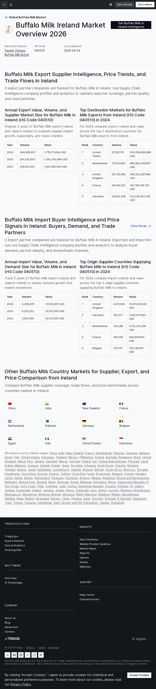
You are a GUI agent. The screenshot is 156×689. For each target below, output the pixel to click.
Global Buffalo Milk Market (25, 17)
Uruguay (32, 465)
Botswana (99, 482)
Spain (65, 465)
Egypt (9, 457)
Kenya (70, 490)
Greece (54, 473)
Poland (99, 457)
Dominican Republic (91, 486)
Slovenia (97, 498)
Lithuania (90, 465)
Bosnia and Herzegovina (133, 478)
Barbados (11, 482)
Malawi (116, 494)
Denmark (51, 461)
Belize (112, 482)
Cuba (62, 486)
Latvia (9, 478)
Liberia (102, 490)
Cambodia (82, 490)
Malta (79, 494)
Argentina (108, 478)
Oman (66, 498)
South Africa (114, 469)
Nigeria (29, 498)
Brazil (137, 457)
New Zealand (74, 453)
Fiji (131, 486)
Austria (21, 469)
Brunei (74, 482)
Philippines (86, 457)
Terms (42, 647)
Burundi (42, 482)
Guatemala (23, 490)
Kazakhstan (12, 473)
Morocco (129, 469)
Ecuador (110, 486)
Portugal (133, 461)
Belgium (144, 453)
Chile (40, 486)
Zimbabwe (117, 502)
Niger (20, 498)
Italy (17, 457)
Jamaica (48, 490)
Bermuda (63, 482)
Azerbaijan (44, 469)
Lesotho (113, 490)
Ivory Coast (28, 486)
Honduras (71, 478)
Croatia (129, 473)
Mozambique (130, 494)
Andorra (84, 478)
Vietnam (74, 461)
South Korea (105, 465)
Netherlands (104, 453)
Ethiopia (123, 486)
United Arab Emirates (112, 461)
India (61, 453)
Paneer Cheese (15, 50)
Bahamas (86, 482)
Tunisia (17, 502)
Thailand (61, 457)
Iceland (36, 490)
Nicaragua (42, 498)
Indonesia (47, 457)
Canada (45, 465)
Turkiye (65, 473)
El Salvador (124, 498)
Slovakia (142, 469)
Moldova (126, 490)
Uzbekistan (44, 502)
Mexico (73, 457)
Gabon (139, 486)
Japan (32, 469)
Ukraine (39, 461)
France (89, 453)
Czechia (120, 465)
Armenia (87, 469)
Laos (93, 490)
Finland (86, 461)
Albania (96, 478)
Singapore (125, 457)
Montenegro (142, 490)
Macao (63, 461)
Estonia (42, 473)
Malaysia (20, 465)
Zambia (104, 502)
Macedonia (29, 494)
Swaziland (139, 498)
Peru (30, 461)
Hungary (140, 473)
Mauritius (91, 494)
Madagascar (13, 494)
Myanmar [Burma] (49, 494)
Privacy (30, 647)
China (53, 453)
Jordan (59, 490)
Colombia (51, 486)
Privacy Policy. (20, 684)
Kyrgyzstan (103, 473)
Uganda (76, 469)
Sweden (10, 469)
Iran (94, 461)
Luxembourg (61, 469)
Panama (76, 498)
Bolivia (28, 478)
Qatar (86, 498)
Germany (132, 453)
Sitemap (54, 647)
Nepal (21, 461)
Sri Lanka (76, 465)
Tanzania (30, 502)
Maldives (104, 494)
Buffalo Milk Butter (17, 54)
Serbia (18, 478)
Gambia (10, 490)
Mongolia (69, 494)
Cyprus (72, 486)
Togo (8, 502)
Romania (132, 465)
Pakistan (118, 453)
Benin (52, 482)
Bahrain (99, 469)
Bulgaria (117, 473)
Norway (56, 498)
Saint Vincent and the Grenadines (76, 502)
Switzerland (42, 478)
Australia (111, 457)
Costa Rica (79, 473)
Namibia (10, 498)
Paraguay (57, 478)
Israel (90, 473)
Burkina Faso (27, 482)
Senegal (110, 498)
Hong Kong (28, 473)
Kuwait (56, 465)
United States (30, 457)
